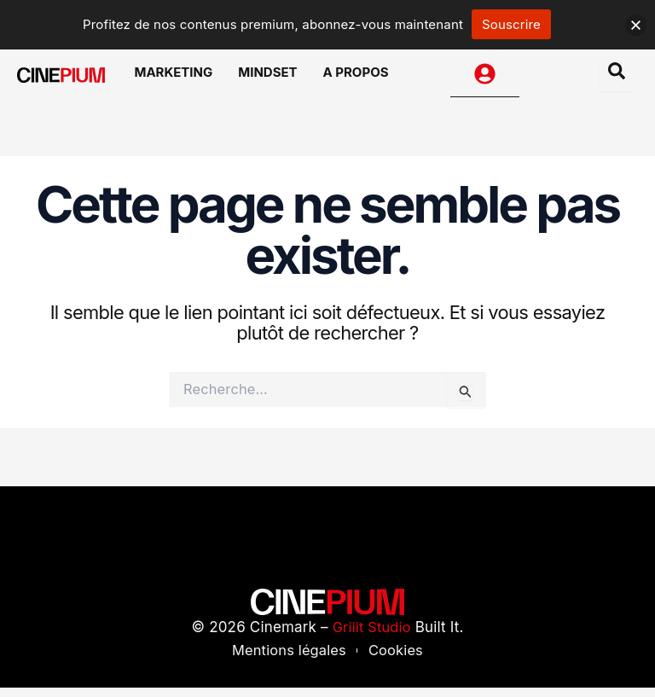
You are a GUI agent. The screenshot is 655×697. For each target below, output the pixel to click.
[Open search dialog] (617, 78)
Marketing (186, 78)
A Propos (352, 78)
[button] (635, 25)
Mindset (271, 78)
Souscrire (511, 24)
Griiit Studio (371, 635)
